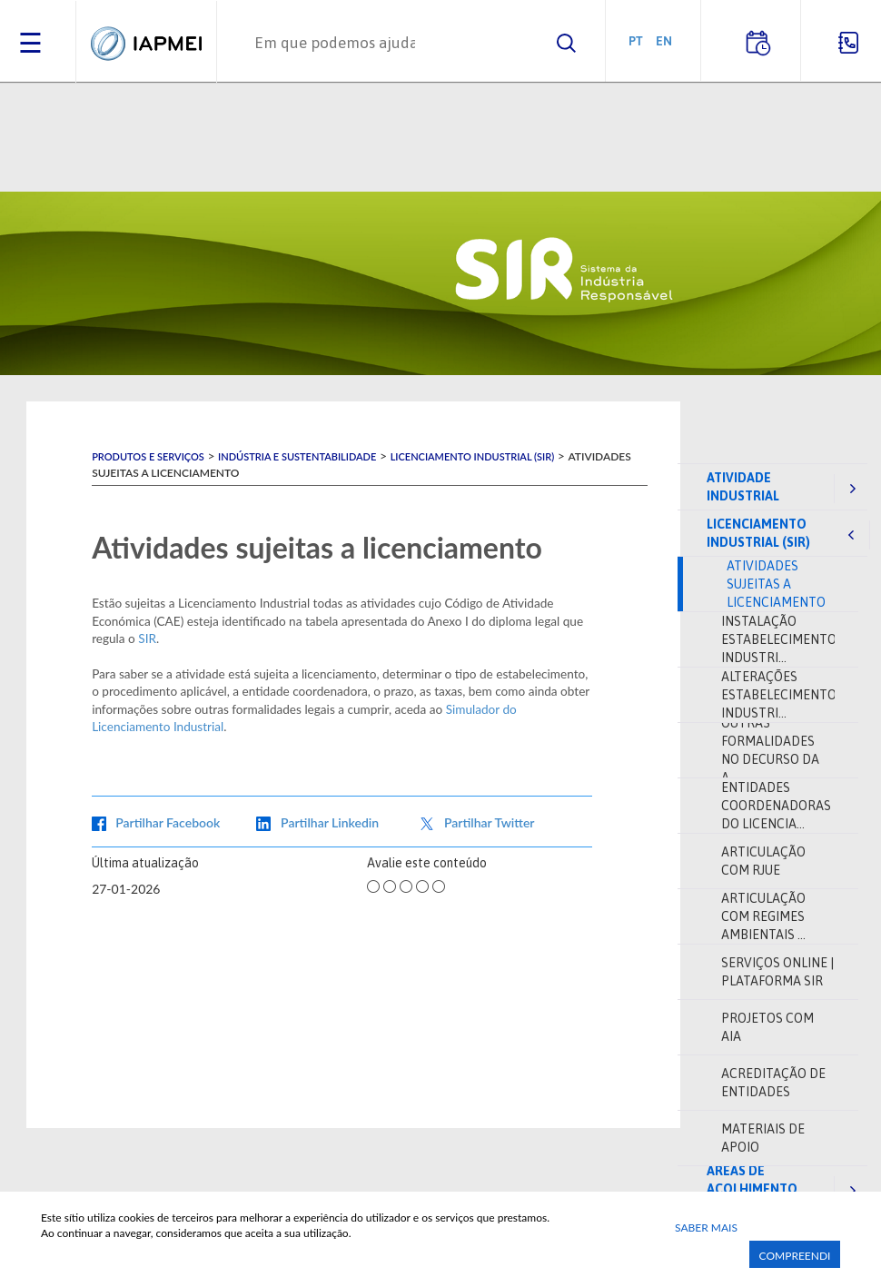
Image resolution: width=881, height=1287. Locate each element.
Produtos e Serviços (148, 456)
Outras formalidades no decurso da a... (770, 750)
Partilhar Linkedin (330, 822)
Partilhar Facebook (167, 822)
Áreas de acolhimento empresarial (752, 1189)
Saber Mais (706, 1227)
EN (664, 40)
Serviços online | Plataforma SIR (777, 971)
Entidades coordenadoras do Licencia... (776, 805)
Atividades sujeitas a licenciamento (776, 584)
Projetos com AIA (767, 1027)
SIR (147, 638)
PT (636, 40)
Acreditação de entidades (773, 1082)
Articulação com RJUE (763, 861)
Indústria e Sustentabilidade (297, 456)
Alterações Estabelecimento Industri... (778, 694)
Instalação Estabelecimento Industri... (778, 639)
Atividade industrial (743, 486)
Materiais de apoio (763, 1138)
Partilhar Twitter (489, 822)
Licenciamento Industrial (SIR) (758, 533)
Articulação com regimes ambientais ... (763, 916)
